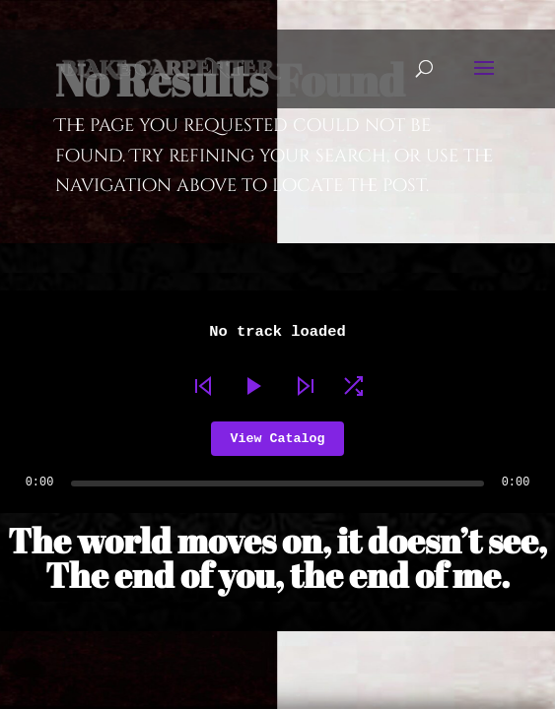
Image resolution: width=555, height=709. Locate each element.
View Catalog (278, 438)
